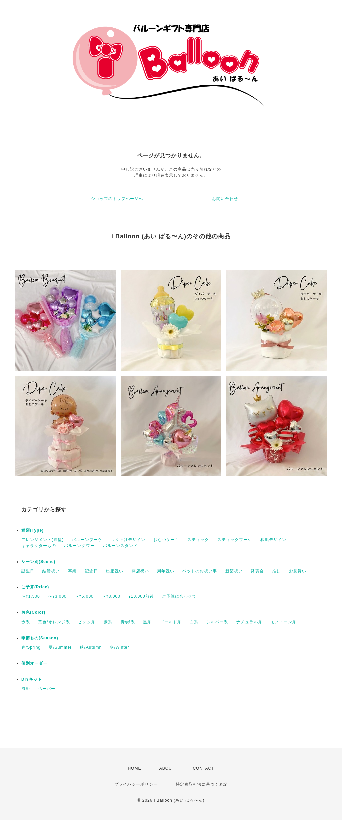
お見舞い (297, 571)
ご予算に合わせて (179, 596)
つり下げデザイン (128, 539)
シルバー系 (217, 622)
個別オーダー (34, 663)
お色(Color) (33, 612)
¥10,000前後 (141, 596)
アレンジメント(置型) (42, 539)
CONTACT (203, 768)
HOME (134, 768)
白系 (194, 622)
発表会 (257, 571)
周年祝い (165, 571)
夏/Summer (60, 647)
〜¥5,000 (84, 596)
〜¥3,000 (57, 596)
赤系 (25, 622)
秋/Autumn (91, 647)
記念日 (91, 571)
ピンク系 (87, 622)
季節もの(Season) (39, 638)
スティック (198, 539)
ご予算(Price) (35, 587)
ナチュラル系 (249, 622)
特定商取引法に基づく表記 (202, 784)
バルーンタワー (79, 545)
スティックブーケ (234, 539)
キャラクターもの (38, 545)
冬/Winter (119, 647)
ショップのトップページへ (117, 198)
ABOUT (167, 768)
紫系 (108, 622)
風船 (25, 688)
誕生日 (27, 571)
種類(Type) (32, 530)
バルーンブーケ (87, 539)
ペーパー (46, 688)
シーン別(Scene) (38, 561)
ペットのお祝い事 (199, 571)
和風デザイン (273, 539)
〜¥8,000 (111, 596)
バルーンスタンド (120, 545)
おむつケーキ (166, 539)
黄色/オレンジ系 (54, 622)
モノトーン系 (284, 622)
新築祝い (234, 571)
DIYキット (31, 679)
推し (276, 571)
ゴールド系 (171, 622)
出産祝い (114, 571)
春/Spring (31, 647)
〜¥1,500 (30, 596)
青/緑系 (128, 622)
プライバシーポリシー (136, 784)
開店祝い (140, 571)
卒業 (72, 571)
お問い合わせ (225, 198)
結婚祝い (51, 571)
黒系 (147, 622)
